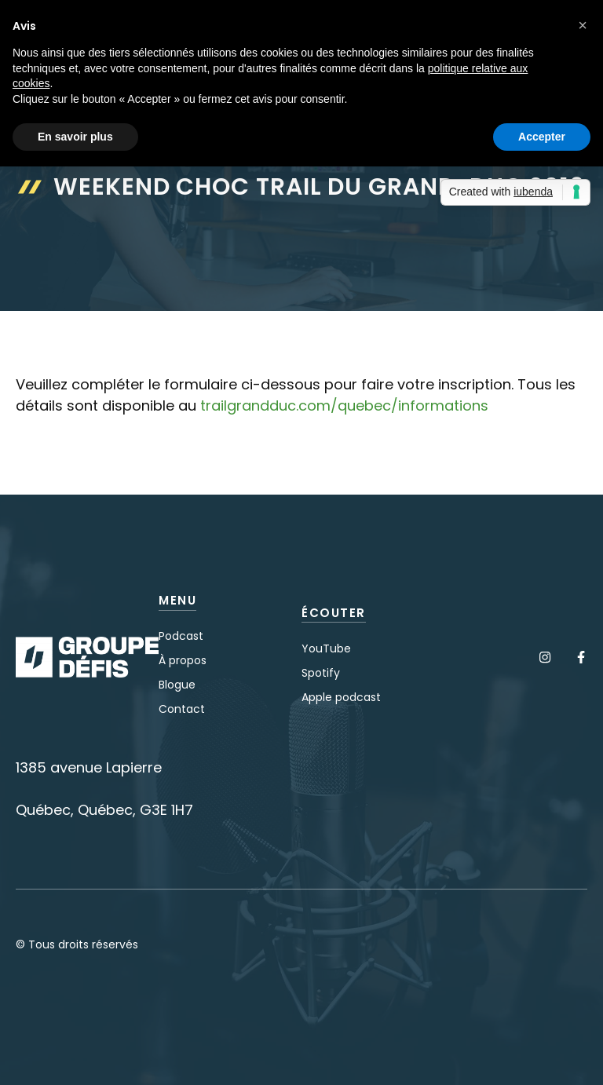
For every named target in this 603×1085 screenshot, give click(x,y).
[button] (582, 25)
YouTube (326, 648)
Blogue (177, 684)
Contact (182, 709)
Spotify (321, 673)
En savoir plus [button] (75, 136)
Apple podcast (341, 697)
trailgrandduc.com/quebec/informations (344, 405)
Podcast (181, 636)
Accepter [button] (541, 136)
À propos (182, 660)
